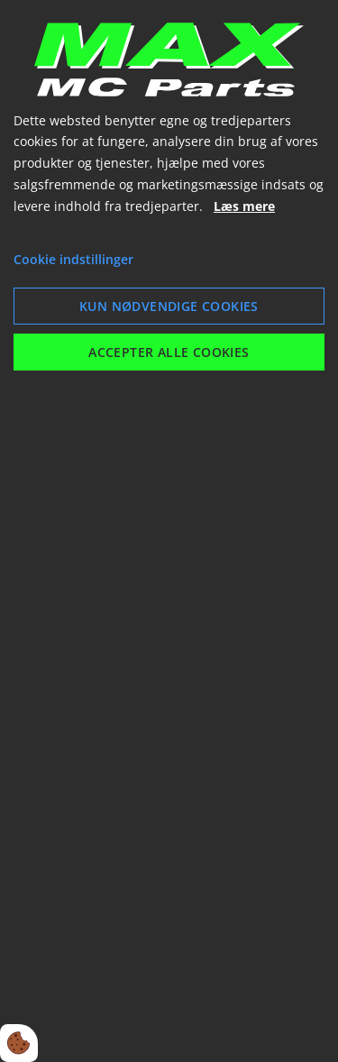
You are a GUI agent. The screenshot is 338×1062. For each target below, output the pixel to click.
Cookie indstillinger (73, 259)
